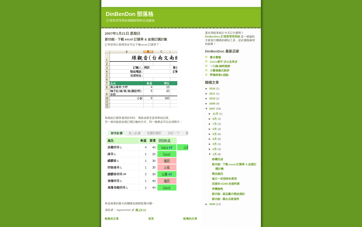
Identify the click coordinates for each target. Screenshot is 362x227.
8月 (214, 118)
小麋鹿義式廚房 (219, 70)
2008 (212, 103)
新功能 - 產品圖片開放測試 (228, 194)
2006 (212, 204)
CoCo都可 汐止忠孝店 (223, 61)
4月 (214, 139)
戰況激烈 (217, 173)
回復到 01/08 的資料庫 (226, 183)
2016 (212, 88)
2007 (212, 108)
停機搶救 (217, 188)
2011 (212, 93)
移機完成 (217, 159)
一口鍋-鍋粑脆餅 (220, 66)
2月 (214, 149)
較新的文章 (112, 218)
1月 (214, 154)
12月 (215, 113)
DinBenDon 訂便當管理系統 (222, 36)
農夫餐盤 (215, 57)
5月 (214, 134)
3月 (214, 144)
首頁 (151, 218)
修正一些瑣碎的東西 (224, 178)
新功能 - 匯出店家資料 (225, 199)
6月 (214, 129)
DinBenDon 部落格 (130, 14)
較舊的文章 (190, 218)
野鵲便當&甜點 (219, 75)
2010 (212, 98)
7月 (214, 124)
